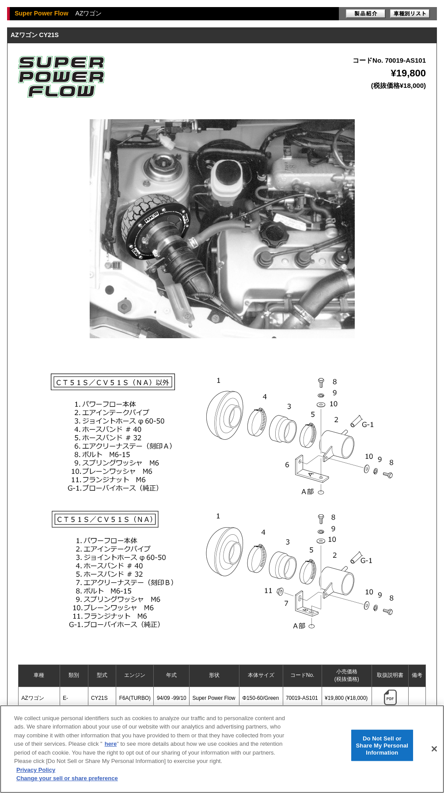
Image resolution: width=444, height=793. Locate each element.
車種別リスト (410, 13)
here (111, 743)
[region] (222, 749)
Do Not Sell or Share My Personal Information (382, 745)
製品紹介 (366, 13)
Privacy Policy (35, 770)
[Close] (434, 749)
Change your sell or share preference (67, 778)
